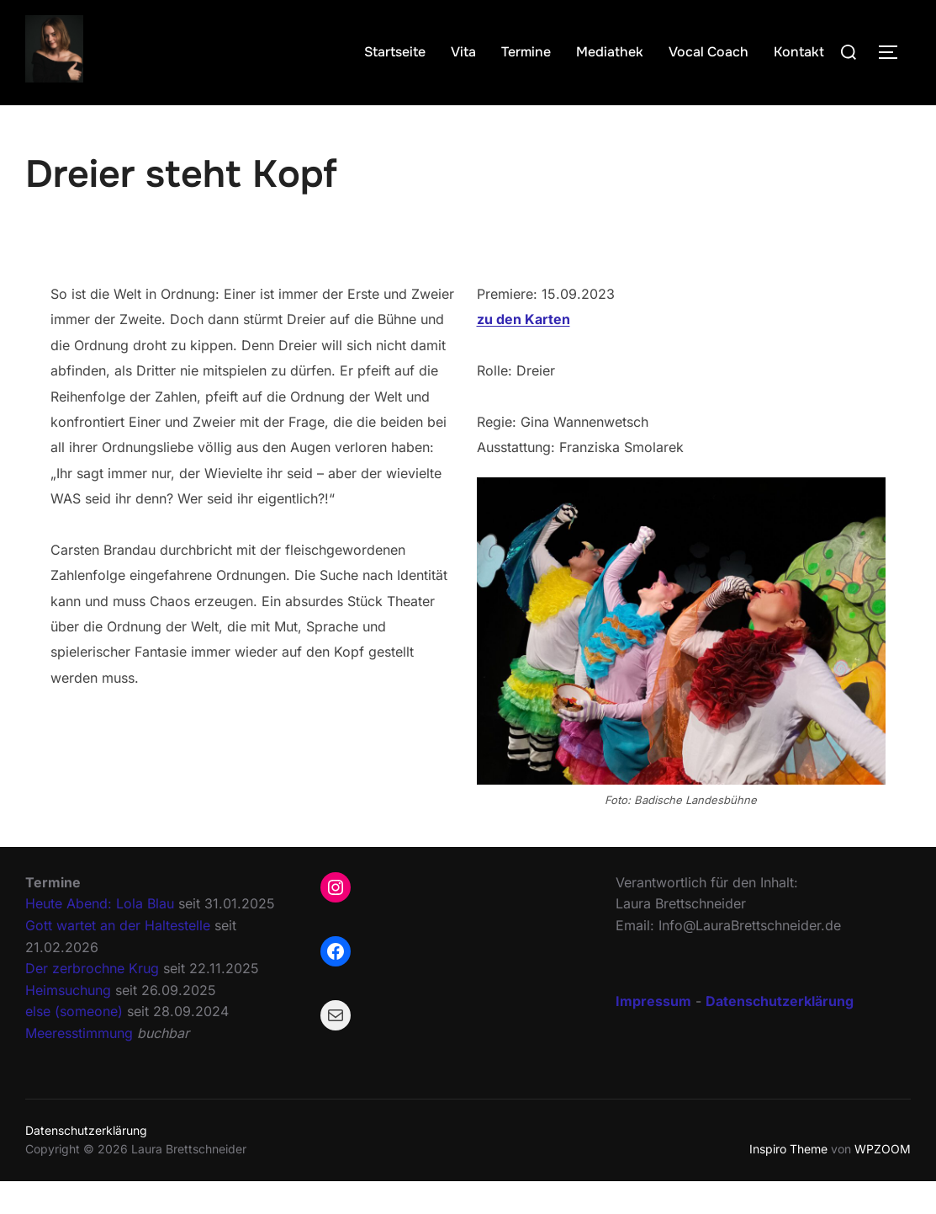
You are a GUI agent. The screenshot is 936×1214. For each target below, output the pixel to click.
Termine (526, 52)
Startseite (395, 52)
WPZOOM (882, 1181)
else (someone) (74, 1044)
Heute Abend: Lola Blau (99, 936)
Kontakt (799, 52)
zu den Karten (523, 351)
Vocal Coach (708, 52)
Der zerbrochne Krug (92, 1001)
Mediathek (609, 52)
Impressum (653, 1033)
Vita (463, 52)
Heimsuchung (68, 1022)
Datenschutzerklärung (86, 1163)
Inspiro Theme (788, 1181)
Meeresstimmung (79, 1065)
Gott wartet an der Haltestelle (117, 958)
